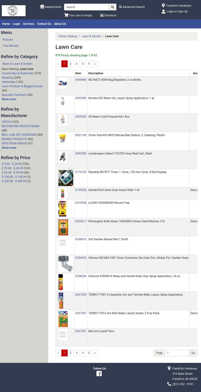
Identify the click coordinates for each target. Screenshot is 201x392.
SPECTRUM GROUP (14, 143)
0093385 (81, 153)
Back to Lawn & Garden (17, 63)
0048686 (81, 79)
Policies (8, 39)
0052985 (81, 98)
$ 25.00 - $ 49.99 (12, 168)
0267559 (81, 294)
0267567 (81, 313)
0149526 (81, 190)
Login (16, 24)
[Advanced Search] (132, 7)
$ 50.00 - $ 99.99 (12, 172)
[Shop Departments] (50, 7)
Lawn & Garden (91, 36)
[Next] (95, 63)
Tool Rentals (11, 45)
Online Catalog (67, 36)
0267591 (81, 331)
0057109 (81, 135)
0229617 (81, 221)
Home (6, 24)
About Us (60, 24)
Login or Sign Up (177, 11)
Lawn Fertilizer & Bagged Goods (22, 86)
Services (28, 24)
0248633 (81, 239)
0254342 (81, 257)
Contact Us (44, 24)
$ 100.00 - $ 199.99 (14, 177)
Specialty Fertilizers (14, 95)
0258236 (81, 276)
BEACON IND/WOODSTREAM (20, 126)
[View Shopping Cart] (78, 15)
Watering (7, 77)
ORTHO (6, 122)
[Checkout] (108, 15)
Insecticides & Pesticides (18, 73)
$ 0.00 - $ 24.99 (12, 164)
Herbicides (8, 82)
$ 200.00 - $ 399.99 (14, 181)
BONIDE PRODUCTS (14, 139)
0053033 (81, 116)
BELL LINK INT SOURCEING (19, 134)
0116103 (81, 172)
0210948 (81, 202)
